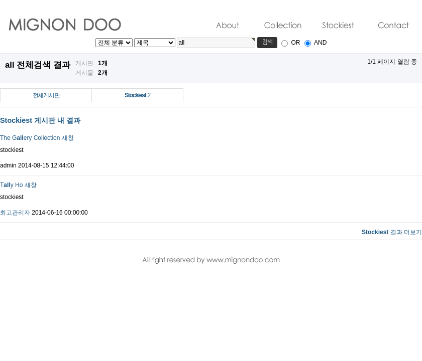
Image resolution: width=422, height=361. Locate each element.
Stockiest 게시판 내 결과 (40, 120)
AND (320, 42)
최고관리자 (15, 212)
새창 (68, 137)
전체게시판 (46, 95)
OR (295, 42)
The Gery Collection (30, 137)
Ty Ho (11, 185)
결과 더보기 (392, 232)
